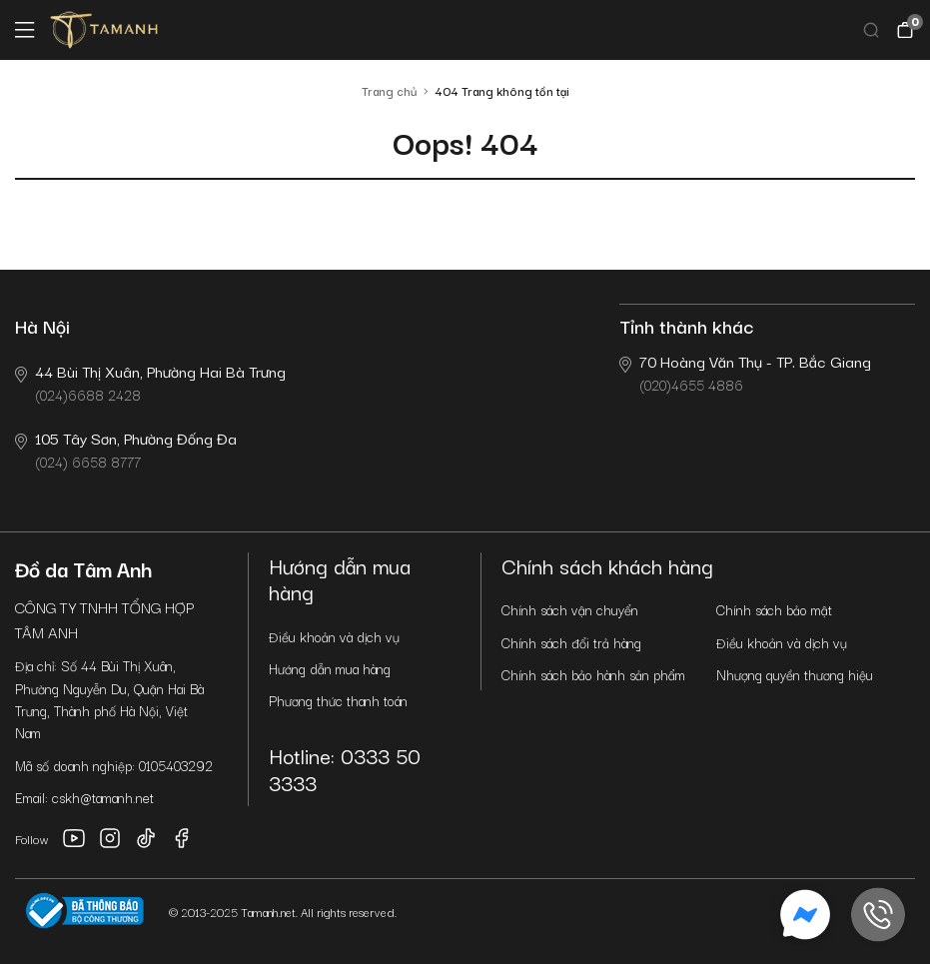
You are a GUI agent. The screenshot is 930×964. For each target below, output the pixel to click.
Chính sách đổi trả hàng (571, 642)
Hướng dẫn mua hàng (330, 668)
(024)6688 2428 (150, 382)
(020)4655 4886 (745, 372)
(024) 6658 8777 (126, 449)
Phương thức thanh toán (338, 700)
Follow (32, 838)
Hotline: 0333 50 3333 (345, 768)
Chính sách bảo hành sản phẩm (593, 674)
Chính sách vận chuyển (569, 609)
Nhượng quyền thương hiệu (794, 674)
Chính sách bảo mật (774, 609)
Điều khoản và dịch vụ (334, 636)
